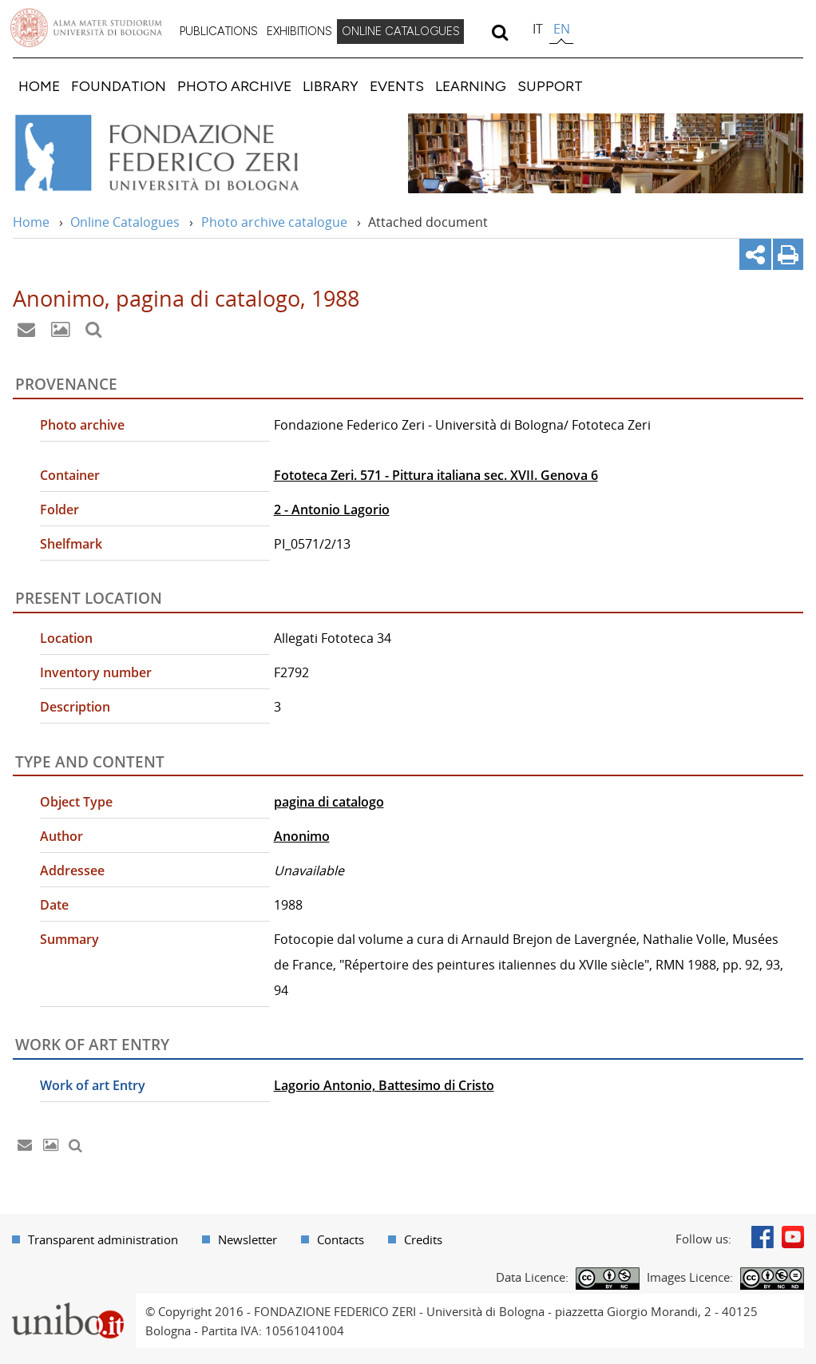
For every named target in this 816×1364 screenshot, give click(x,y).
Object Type (76, 802)
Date (54, 905)
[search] (499, 32)
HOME (39, 85)
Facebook (762, 1237)
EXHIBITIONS (299, 31)
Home (31, 222)
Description (75, 707)
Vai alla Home (178, 153)
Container (70, 475)
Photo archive (82, 425)
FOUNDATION (118, 85)
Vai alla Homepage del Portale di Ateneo (86, 28)
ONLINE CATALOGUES (401, 31)
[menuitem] (219, 32)
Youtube (793, 1237)
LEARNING (470, 85)
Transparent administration (103, 1239)
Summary (69, 939)
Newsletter (247, 1239)
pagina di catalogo (329, 802)
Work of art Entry (92, 1085)
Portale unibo (67, 1303)
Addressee (72, 870)
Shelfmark (71, 544)
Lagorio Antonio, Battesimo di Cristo (384, 1085)
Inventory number (96, 672)
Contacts (340, 1239)
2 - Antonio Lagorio (332, 509)
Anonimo (302, 836)
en (561, 29)
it (538, 29)
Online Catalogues (125, 222)
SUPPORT (550, 85)
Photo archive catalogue (274, 222)
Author (61, 836)
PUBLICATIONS (219, 31)
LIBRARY (330, 85)
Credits (423, 1239)
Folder (59, 509)
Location (66, 638)
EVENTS (397, 85)
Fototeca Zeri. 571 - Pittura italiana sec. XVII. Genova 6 (436, 475)
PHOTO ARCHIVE (234, 85)
